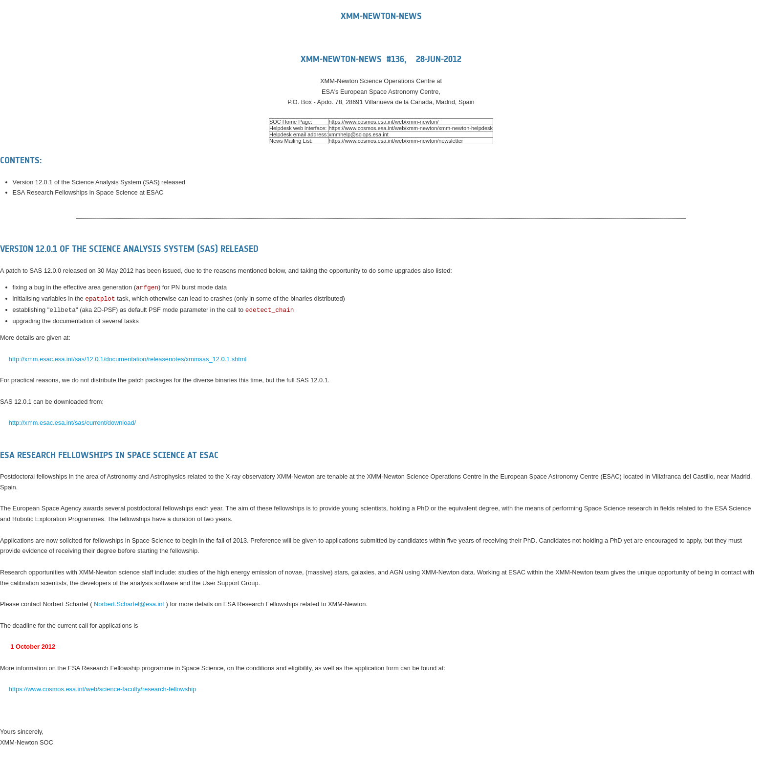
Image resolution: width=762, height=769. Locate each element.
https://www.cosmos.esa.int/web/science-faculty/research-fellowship (102, 689)
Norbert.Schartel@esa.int (129, 604)
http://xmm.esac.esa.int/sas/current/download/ (72, 422)
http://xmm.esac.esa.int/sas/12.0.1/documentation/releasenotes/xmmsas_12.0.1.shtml (128, 359)
